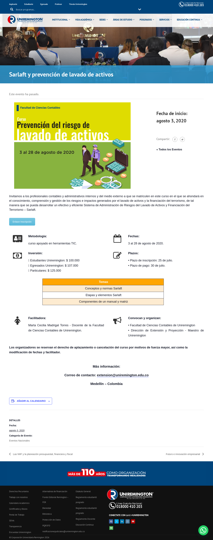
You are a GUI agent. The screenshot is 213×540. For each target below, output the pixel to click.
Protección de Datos (51, 519)
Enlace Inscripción (22, 221)
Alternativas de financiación (54, 491)
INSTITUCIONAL (61, 15)
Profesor (58, 4)
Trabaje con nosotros (18, 497)
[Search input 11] (128, 4)
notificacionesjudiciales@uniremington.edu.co (63, 531)
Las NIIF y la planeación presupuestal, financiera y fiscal (46, 454)
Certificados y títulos (18, 508)
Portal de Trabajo (16, 514)
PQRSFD (46, 525)
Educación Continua (85, 524)
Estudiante (28, 4)
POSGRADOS (147, 15)
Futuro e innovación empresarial (181, 454)
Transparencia (15, 526)
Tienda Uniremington (78, 4)
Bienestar (46, 508)
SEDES (104, 15)
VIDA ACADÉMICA (85, 15)
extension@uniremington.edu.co (123, 375)
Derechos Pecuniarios (19, 491)
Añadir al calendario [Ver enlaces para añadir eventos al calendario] (31, 401)
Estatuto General (83, 491)
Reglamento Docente (85, 518)
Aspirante (13, 4)
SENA (11, 520)
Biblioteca (47, 513)
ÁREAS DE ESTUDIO (124, 15)
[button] (203, 530)
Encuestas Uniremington (20, 532)
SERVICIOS (166, 15)
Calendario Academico (19, 503)
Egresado (44, 4)
